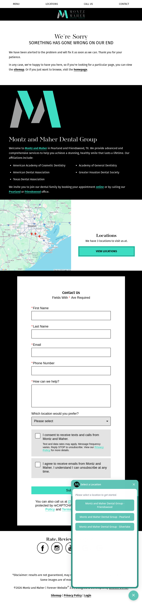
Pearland (15, 191)
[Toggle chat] (133, 595)
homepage (80, 69)
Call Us (88, 4)
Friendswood (33, 191)
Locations (52, 4)
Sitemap (56, 595)
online (100, 187)
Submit (71, 490)
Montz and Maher (36, 148)
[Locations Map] (35, 235)
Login (87, 595)
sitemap (19, 69)
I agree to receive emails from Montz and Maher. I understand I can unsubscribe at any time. (75, 467)
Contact (124, 4)
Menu (16, 4)
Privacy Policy (73, 595)
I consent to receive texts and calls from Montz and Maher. (75, 442)
